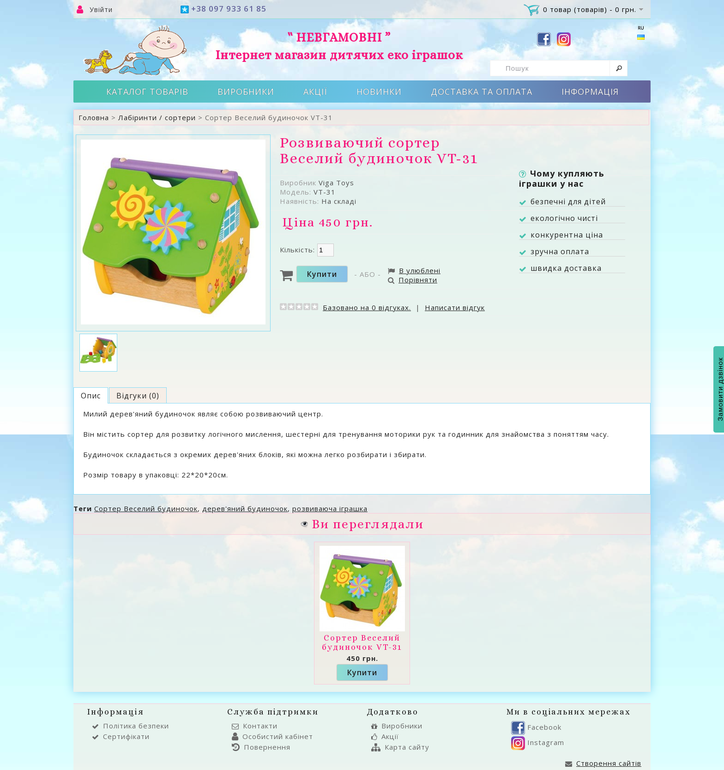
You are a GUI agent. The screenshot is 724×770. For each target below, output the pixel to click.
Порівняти (412, 279)
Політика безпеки (130, 725)
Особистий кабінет (272, 736)
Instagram (537, 742)
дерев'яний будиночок (245, 508)
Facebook (536, 727)
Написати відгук (455, 307)
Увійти (101, 9)
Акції (315, 91)
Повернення (261, 747)
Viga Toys (336, 182)
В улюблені (414, 270)
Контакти (255, 725)
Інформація (590, 91)
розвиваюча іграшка (330, 508)
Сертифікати (121, 736)
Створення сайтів (603, 763)
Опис (91, 396)
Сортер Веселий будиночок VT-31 (362, 642)
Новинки (379, 91)
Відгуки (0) (137, 396)
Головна (93, 117)
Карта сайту (400, 747)
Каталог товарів (147, 91)
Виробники (245, 91)
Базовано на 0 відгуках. (367, 307)
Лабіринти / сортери (157, 117)
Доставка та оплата (481, 91)
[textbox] (558, 68)
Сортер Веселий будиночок (146, 508)
